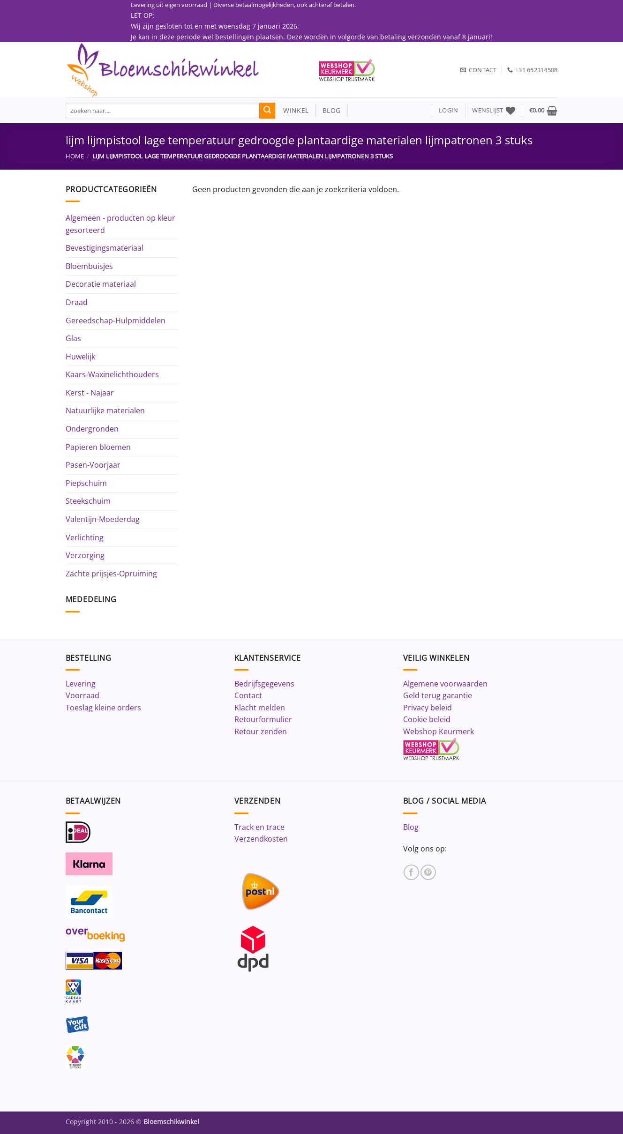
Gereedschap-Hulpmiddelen (115, 320)
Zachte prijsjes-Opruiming (111, 573)
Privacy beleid (427, 707)
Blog (411, 827)
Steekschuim (88, 501)
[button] (448, 110)
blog (331, 110)
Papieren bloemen (98, 447)
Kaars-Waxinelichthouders (112, 374)
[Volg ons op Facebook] (411, 872)
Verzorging (85, 555)
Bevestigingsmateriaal (104, 248)
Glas (73, 338)
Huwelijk (80, 356)
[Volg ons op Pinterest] (428, 872)
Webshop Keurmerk (438, 731)
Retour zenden (260, 731)
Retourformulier (263, 719)
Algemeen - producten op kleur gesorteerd (120, 224)
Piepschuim (86, 483)
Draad (77, 302)
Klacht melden (259, 707)
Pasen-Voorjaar (93, 465)
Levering (81, 684)
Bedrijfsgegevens (264, 684)
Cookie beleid (426, 719)
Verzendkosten (261, 839)
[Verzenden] (267, 111)
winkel (291, 110)
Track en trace (259, 827)
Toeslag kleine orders (103, 707)
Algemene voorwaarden (445, 684)
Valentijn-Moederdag (103, 519)
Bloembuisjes (89, 266)
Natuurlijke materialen (105, 410)
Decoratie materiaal (101, 284)
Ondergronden (92, 429)
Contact (248, 695)
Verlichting (85, 537)
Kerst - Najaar (90, 393)
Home (75, 156)
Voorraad (82, 695)
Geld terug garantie (437, 695)
